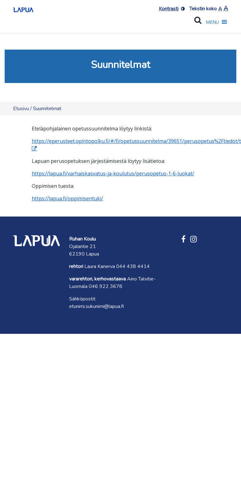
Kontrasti (168, 8)
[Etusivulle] (23, 8)
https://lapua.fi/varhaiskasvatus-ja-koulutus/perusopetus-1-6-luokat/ (113, 173)
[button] (212, 22)
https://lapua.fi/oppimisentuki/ (67, 198)
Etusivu (21, 108)
